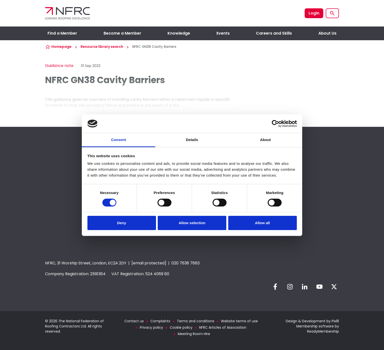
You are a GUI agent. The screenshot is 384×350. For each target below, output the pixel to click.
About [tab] (265, 140)
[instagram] (290, 287)
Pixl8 (335, 321)
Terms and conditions (195, 321)
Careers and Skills (274, 33)
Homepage (61, 46)
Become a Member (122, 33)
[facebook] (275, 287)
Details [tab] (192, 140)
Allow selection (192, 223)
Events (223, 33)
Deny (121, 223)
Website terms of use (239, 321)
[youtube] (319, 287)
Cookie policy (181, 327)
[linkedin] (305, 287)
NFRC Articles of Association (222, 327)
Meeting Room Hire (194, 333)
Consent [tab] (118, 140)
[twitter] (334, 287)
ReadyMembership (323, 331)
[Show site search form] (332, 13)
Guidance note (59, 65)
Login (314, 13)
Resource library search (102, 46)
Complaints (160, 321)
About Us (327, 33)
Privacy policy (151, 327)
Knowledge (179, 33)
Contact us (134, 321)
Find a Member (62, 33)
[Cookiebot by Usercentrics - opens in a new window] (275, 123)
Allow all (262, 223)
